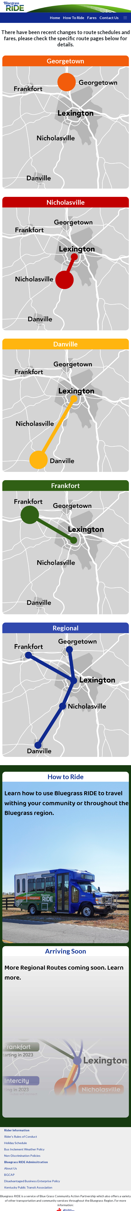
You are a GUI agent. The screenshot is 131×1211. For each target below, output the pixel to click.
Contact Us (109, 17)
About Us (10, 1168)
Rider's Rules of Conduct (20, 1136)
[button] (125, 17)
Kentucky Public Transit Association (28, 1187)
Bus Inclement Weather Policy (24, 1149)
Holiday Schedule (15, 1143)
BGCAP (9, 1174)
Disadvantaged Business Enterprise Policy (32, 1181)
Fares (92, 17)
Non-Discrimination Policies (22, 1155)
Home (55, 17)
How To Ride (73, 17)
